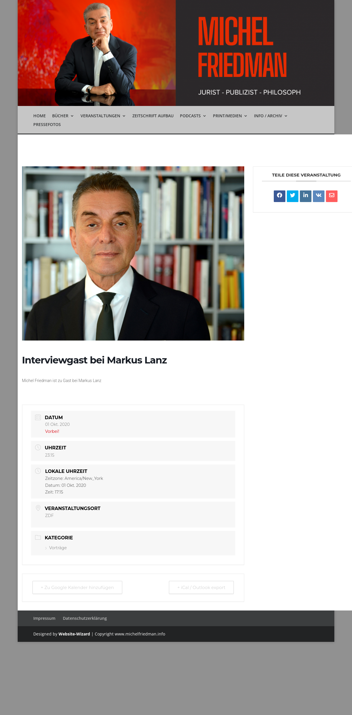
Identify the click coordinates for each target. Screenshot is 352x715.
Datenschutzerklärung (85, 618)
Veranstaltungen (100, 116)
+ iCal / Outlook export (201, 587)
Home (39, 116)
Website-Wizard (74, 634)
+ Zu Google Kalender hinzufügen (77, 587)
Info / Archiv (268, 116)
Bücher (60, 116)
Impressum (44, 618)
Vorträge (56, 547)
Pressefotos (47, 125)
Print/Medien (227, 116)
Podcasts (190, 116)
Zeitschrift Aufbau (153, 116)
